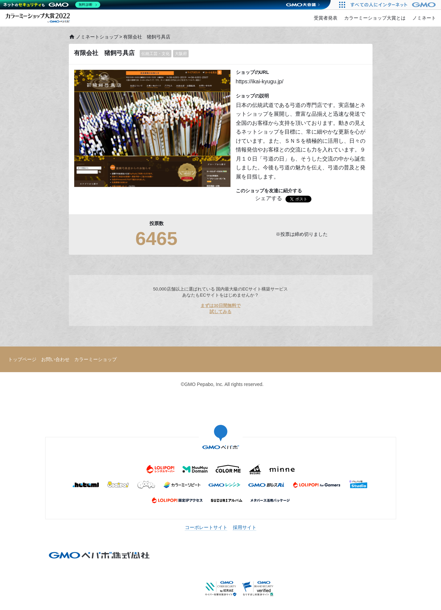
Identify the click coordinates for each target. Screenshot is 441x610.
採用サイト (244, 527)
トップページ (22, 359)
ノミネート (424, 18)
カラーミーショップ (95, 359)
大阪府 (181, 53)
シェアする (268, 198)
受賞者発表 (325, 18)
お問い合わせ (55, 359)
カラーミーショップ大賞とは (375, 18)
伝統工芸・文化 (155, 53)
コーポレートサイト (206, 527)
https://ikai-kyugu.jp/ (259, 81)
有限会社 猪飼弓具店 (104, 53)
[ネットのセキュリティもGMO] (52, 4)
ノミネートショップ (93, 36)
